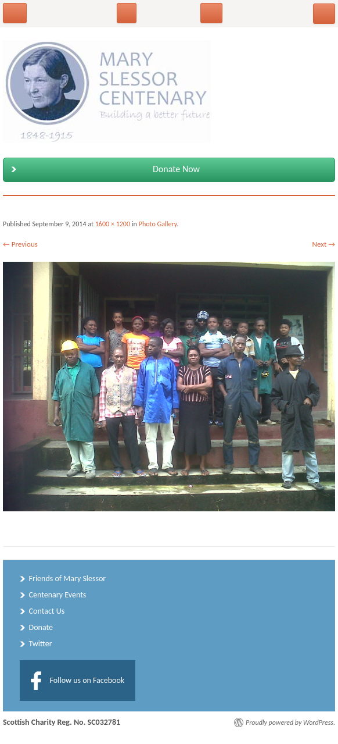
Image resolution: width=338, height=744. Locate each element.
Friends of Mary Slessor (67, 578)
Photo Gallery (158, 224)
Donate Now (103, 169)
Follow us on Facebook (87, 680)
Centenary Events (58, 595)
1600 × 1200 (112, 224)
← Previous (20, 244)
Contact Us (47, 611)
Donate (41, 627)
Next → (323, 244)
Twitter (40, 644)
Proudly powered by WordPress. (290, 722)
